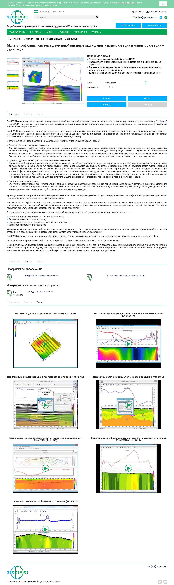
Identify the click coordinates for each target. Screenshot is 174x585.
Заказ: (139, 11)
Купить (106, 98)
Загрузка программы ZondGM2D (41, 275)
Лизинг (147, 98)
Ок (163, 4)
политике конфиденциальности (127, 3)
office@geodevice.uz (146, 17)
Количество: (93, 87)
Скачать (28, 114)
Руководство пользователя (39, 291)
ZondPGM (14, 124)
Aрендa (107, 105)
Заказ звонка (155, 25)
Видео (40, 114)
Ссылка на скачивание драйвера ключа (125, 275)
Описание (14, 114)
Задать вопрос (128, 25)
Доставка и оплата (157, 11)
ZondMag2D (161, 121)
